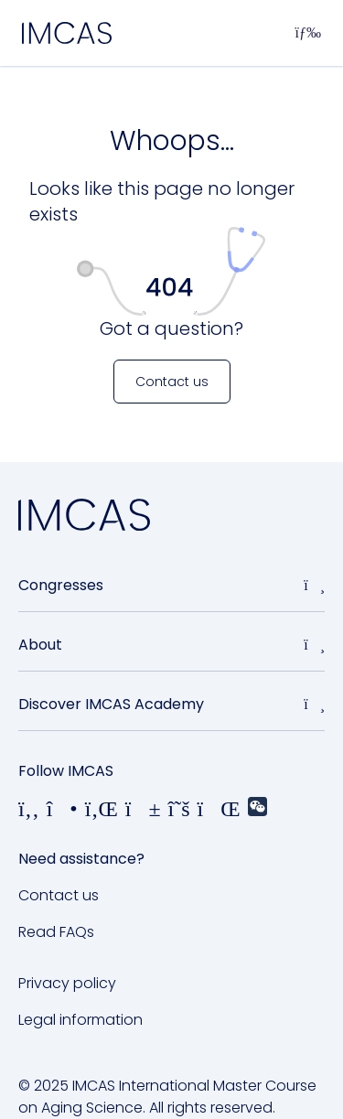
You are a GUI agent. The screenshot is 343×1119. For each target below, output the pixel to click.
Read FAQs (56, 931)
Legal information (80, 1019)
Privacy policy (67, 983)
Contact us (58, 895)
